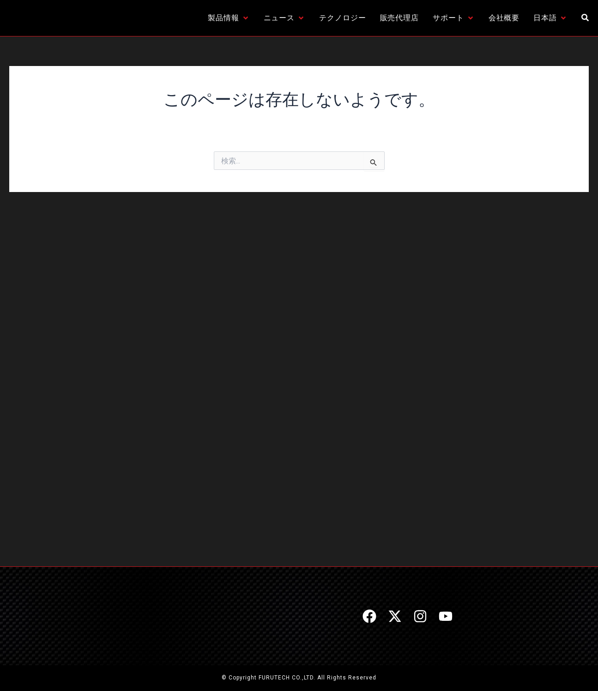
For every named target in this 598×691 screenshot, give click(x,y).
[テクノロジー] (342, 18)
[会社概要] (504, 18)
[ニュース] (285, 18)
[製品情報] (229, 18)
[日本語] (550, 18)
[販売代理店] (399, 18)
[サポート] (454, 18)
